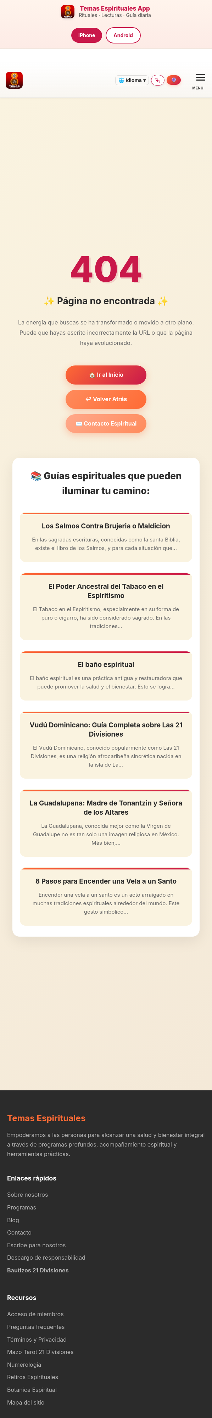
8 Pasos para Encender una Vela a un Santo (106, 881)
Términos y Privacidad (37, 1339)
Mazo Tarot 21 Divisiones (40, 1351)
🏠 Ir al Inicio (106, 374)
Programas (21, 1207)
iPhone (86, 35)
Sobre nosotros (27, 1194)
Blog (13, 1220)
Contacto (19, 1232)
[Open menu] (198, 80)
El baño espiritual (106, 665)
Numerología (24, 1364)
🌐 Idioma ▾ (132, 80)
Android (123, 35)
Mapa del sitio (25, 1402)
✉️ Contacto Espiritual (106, 423)
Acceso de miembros (35, 1314)
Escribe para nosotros (36, 1245)
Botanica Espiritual (32, 1389)
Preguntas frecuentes (36, 1326)
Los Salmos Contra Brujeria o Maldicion (106, 526)
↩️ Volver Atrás (106, 399)
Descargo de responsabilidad (46, 1257)
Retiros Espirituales (32, 1377)
